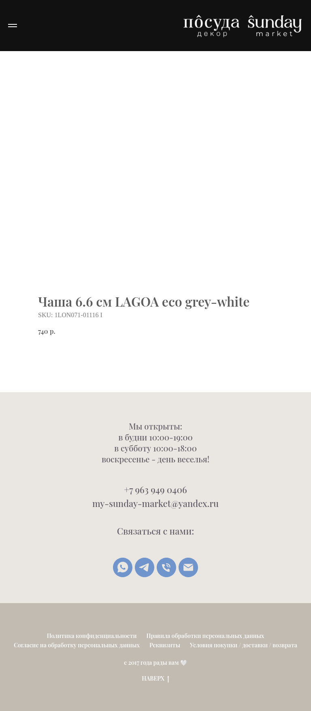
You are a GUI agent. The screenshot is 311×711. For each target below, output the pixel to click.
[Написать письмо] (188, 567)
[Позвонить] (166, 567)
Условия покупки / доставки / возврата (243, 645)
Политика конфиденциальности (92, 636)
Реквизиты (164, 645)
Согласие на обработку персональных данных (77, 645)
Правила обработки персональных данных (205, 636)
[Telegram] (144, 567)
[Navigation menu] (12, 25)
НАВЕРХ (155, 679)
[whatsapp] (122, 567)
